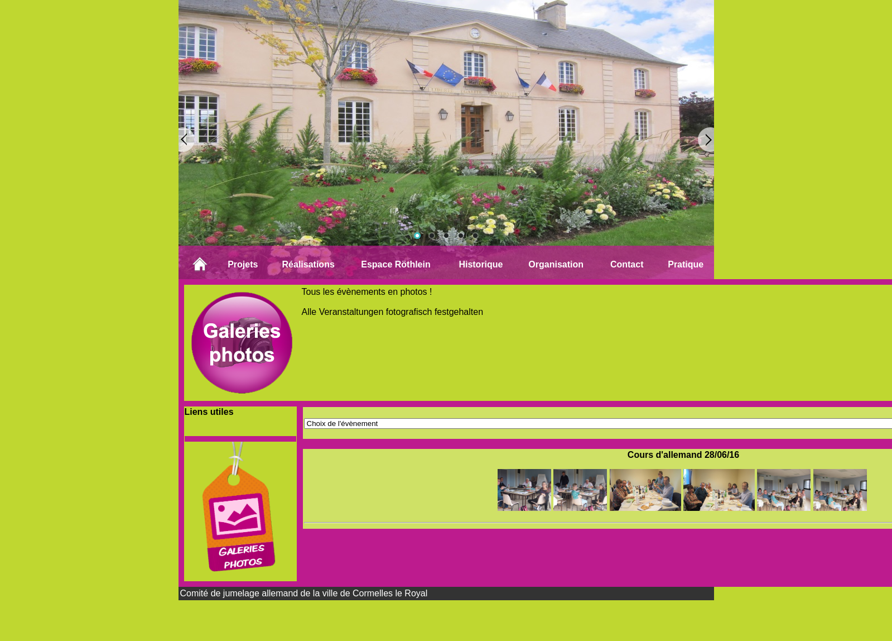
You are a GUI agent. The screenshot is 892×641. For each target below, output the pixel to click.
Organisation (556, 264)
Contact (627, 264)
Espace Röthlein (395, 264)
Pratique (685, 264)
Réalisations (308, 264)
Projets (243, 264)
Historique (481, 264)
